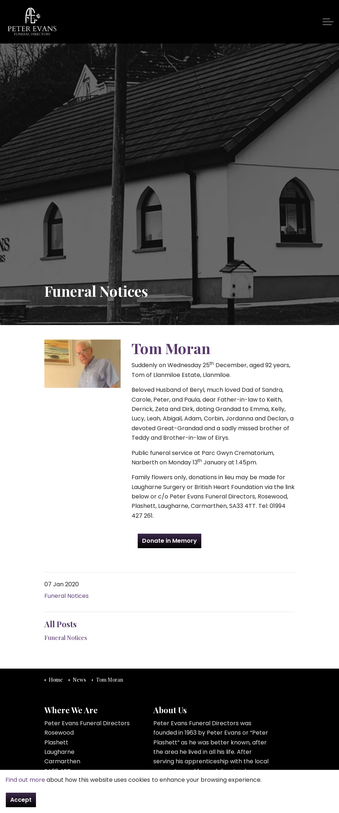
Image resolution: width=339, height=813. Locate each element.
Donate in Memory (169, 541)
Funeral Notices (66, 596)
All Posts (60, 624)
